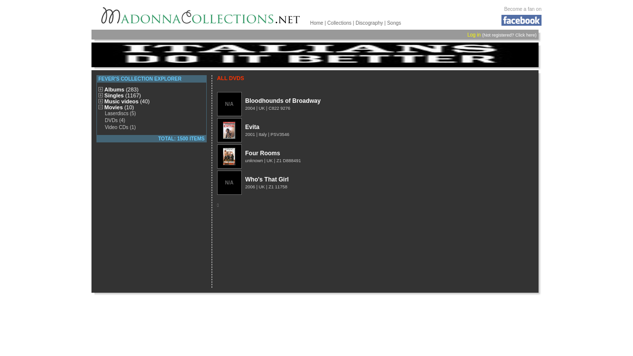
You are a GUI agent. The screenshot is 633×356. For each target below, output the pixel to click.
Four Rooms (262, 153)
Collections (339, 23)
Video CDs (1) (120, 127)
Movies (119, 107)
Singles (122, 95)
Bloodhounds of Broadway (283, 100)
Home (316, 23)
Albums (121, 89)
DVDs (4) (115, 120)
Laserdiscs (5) (120, 113)
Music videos (127, 101)
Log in (474, 35)
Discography (369, 23)
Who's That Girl (267, 179)
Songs (394, 23)
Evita (252, 127)
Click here (525, 35)
